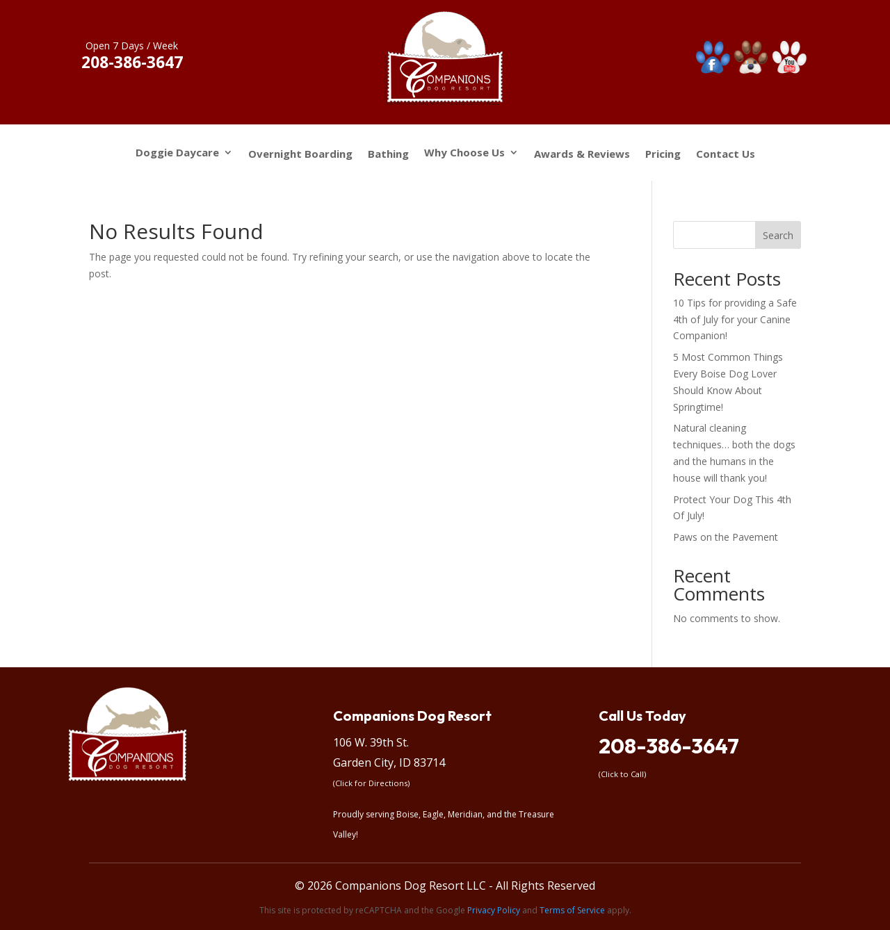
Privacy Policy (493, 910)
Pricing (663, 154)
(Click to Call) (622, 774)
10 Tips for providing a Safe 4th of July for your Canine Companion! (735, 319)
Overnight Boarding (300, 154)
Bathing (388, 154)
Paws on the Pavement (725, 537)
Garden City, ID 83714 (389, 762)
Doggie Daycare (177, 153)
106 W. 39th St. (371, 742)
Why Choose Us (464, 153)
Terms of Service (572, 910)
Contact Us (725, 154)
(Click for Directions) (371, 783)
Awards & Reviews (582, 154)
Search (778, 235)
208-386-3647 (669, 746)
